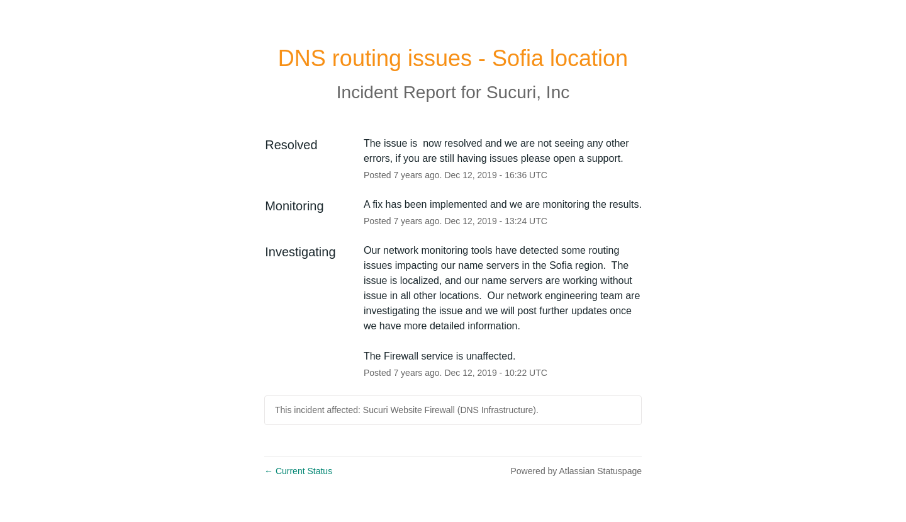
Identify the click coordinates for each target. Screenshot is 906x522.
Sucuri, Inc (527, 92)
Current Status (298, 471)
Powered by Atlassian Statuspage (576, 471)
